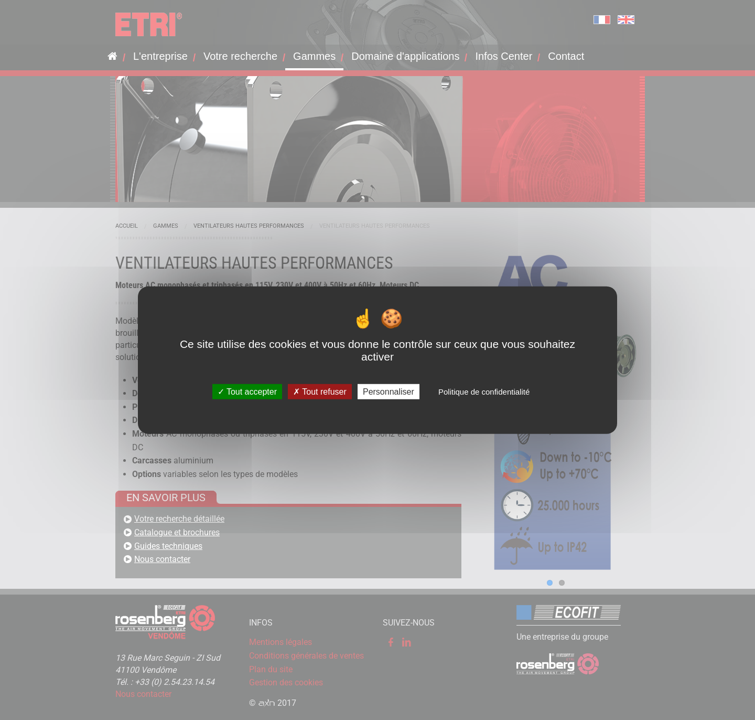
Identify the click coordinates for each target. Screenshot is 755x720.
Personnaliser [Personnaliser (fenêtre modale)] (388, 391)
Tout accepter (247, 391)
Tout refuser (320, 391)
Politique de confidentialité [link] (484, 391)
